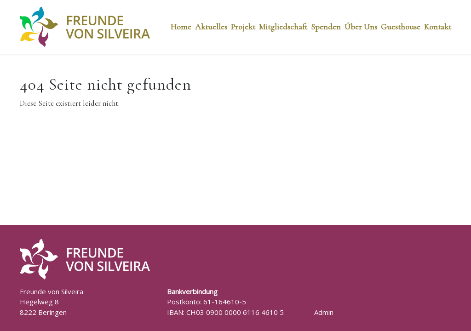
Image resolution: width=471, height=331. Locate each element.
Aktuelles (211, 27)
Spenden (326, 27)
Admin (323, 312)
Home (181, 27)
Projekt (243, 27)
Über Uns (361, 27)
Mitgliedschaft (283, 27)
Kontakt (437, 27)
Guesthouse (400, 27)
